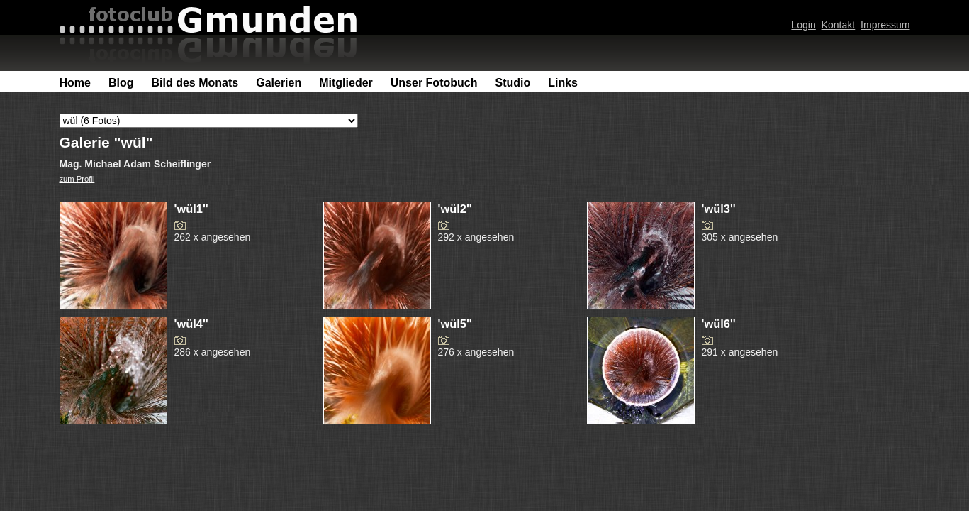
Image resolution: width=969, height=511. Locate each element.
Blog (121, 83)
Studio (512, 83)
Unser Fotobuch (434, 83)
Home (75, 83)
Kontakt (839, 25)
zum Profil (77, 179)
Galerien (278, 83)
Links (563, 83)
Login (803, 25)
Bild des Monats (195, 83)
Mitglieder (346, 83)
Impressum (885, 25)
